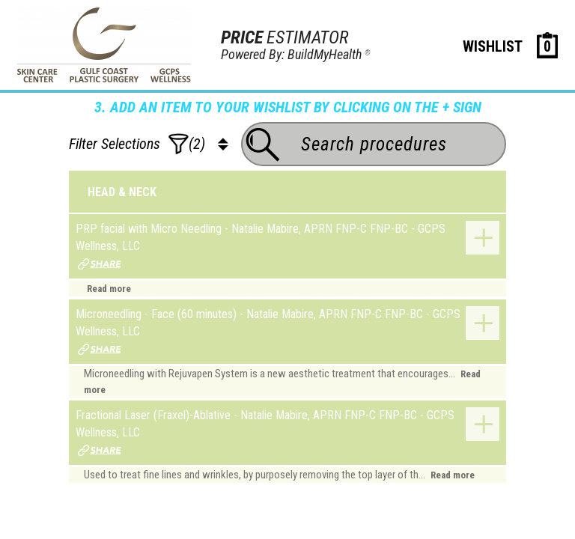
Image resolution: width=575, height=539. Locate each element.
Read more (109, 288)
